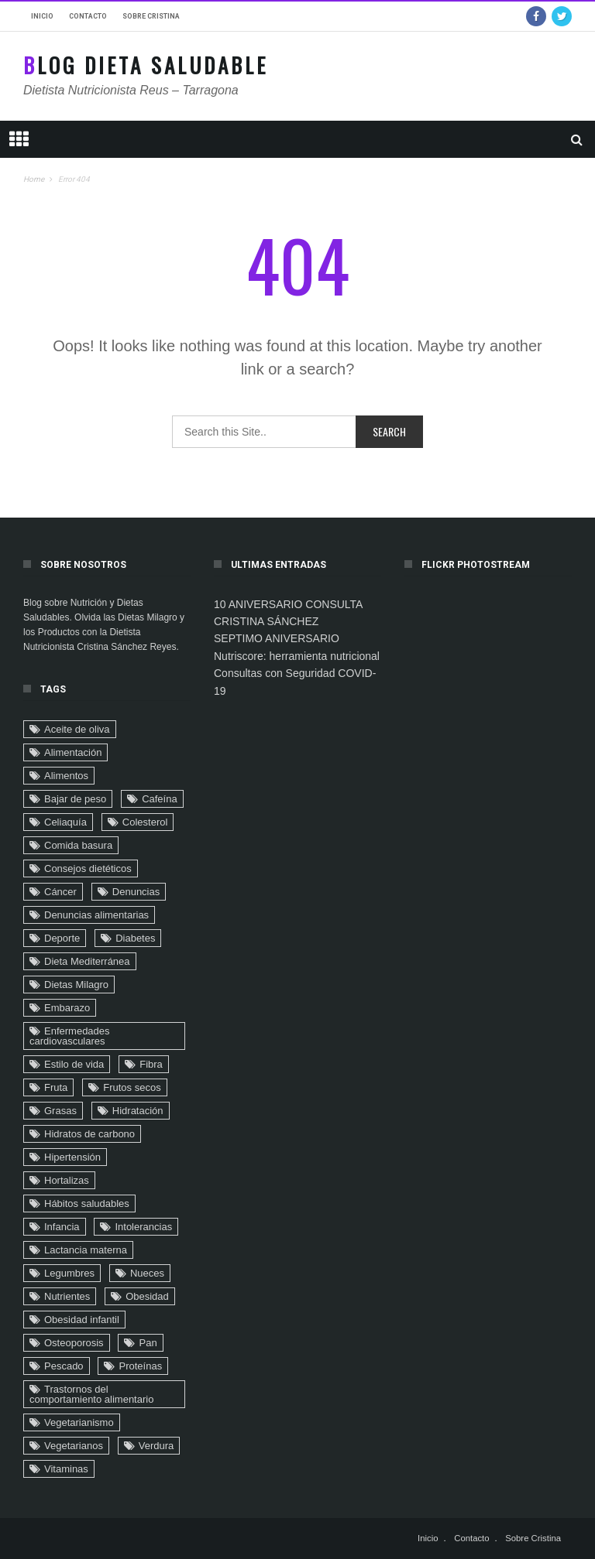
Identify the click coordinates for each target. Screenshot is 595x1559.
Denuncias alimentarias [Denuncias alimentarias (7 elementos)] (96, 915)
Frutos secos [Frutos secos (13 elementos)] (131, 1087)
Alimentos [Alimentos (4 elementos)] (66, 775)
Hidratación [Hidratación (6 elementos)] (137, 1110)
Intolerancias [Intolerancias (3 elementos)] (143, 1226)
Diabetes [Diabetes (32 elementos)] (135, 938)
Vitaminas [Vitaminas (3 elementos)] (66, 1469)
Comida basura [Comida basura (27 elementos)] (78, 845)
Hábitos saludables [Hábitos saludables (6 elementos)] (86, 1203)
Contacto (88, 16)
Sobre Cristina (151, 16)
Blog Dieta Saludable (145, 65)
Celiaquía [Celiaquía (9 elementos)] (65, 822)
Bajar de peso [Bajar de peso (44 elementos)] (75, 799)
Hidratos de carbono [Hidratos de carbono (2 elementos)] (89, 1134)
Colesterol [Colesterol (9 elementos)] (145, 822)
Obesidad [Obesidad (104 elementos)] (147, 1296)
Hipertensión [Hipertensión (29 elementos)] (72, 1157)
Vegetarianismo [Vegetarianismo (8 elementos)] (79, 1422)
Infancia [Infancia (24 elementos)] (62, 1226)
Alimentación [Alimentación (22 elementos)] (72, 752)
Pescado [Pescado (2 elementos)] (64, 1366)
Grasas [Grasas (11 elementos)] (60, 1110)
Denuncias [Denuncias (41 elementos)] (136, 891)
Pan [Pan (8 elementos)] (147, 1343)
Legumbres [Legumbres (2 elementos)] (69, 1273)
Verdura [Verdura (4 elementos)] (156, 1445)
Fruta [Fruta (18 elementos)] (55, 1087)
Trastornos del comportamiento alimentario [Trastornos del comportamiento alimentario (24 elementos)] (91, 1394)
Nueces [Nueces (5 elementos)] (147, 1273)
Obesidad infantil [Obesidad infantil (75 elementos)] (81, 1319)
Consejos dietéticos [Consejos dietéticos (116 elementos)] (88, 868)
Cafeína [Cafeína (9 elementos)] (159, 799)
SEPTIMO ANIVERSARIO (276, 638)
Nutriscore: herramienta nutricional (297, 656)
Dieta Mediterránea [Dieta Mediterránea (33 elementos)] (87, 961)
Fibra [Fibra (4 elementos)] (151, 1064)
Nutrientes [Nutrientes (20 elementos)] (67, 1296)
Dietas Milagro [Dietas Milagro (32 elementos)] (76, 984)
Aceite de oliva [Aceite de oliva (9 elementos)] (77, 729)
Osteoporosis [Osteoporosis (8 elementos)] (74, 1343)
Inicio (42, 16)
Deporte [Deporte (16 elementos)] (62, 938)
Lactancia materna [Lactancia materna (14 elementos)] (85, 1250)
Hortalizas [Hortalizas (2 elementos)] (66, 1180)
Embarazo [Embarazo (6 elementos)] (67, 1008)
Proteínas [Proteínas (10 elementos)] (140, 1366)
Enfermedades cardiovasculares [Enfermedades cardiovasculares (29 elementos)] (69, 1036)
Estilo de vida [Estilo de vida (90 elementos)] (74, 1064)
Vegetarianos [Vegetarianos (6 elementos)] (73, 1445)
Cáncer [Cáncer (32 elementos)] (60, 891)
